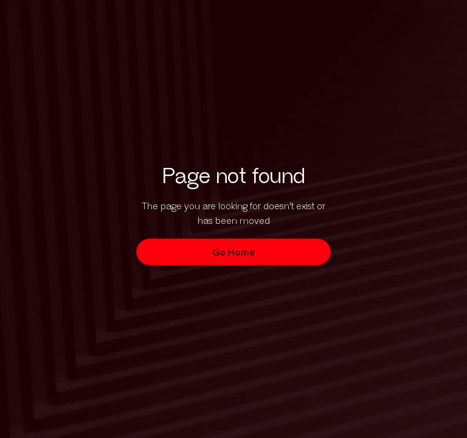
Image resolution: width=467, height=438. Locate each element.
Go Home (233, 251)
